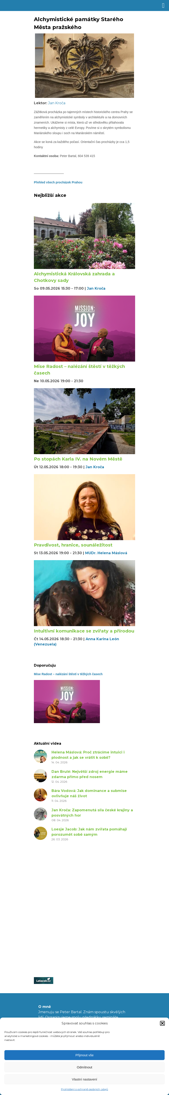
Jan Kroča (56, 103)
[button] (162, 1023)
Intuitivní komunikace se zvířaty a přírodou (84, 631)
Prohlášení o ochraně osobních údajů (84, 1089)
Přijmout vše (84, 1055)
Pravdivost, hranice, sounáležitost (73, 545)
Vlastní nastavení (84, 1079)
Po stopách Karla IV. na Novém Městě (78, 459)
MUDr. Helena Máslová (106, 553)
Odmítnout (84, 1067)
